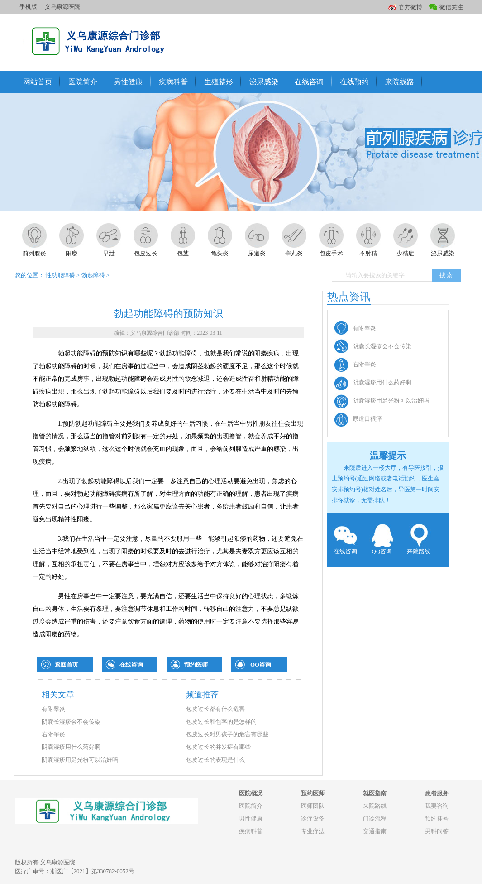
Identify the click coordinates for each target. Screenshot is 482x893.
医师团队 (313, 805)
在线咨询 (309, 82)
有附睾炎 (53, 709)
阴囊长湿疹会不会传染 (71, 721)
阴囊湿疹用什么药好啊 (71, 747)
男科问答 (437, 831)
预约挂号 (437, 818)
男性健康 (128, 82)
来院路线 (419, 539)
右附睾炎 (53, 734)
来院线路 (399, 82)
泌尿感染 (263, 82)
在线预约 (354, 82)
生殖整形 (218, 82)
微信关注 (451, 7)
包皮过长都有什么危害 (215, 709)
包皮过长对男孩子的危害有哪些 (227, 734)
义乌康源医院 (62, 6)
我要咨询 (437, 805)
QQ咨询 (260, 664)
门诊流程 (375, 818)
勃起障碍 (93, 275)
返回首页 (66, 664)
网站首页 (37, 82)
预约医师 (196, 664)
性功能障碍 (60, 275)
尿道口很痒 (367, 418)
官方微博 (410, 7)
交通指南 (375, 831)
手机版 (28, 6)
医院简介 (82, 82)
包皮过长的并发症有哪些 (218, 747)
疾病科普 (173, 82)
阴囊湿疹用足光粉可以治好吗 (80, 759)
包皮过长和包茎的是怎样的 (221, 721)
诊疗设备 (313, 818)
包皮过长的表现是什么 (215, 759)
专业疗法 (313, 831)
